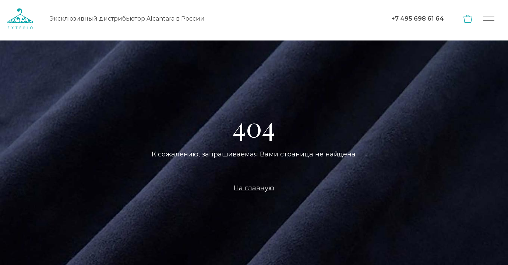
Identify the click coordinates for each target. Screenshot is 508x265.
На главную (254, 188)
